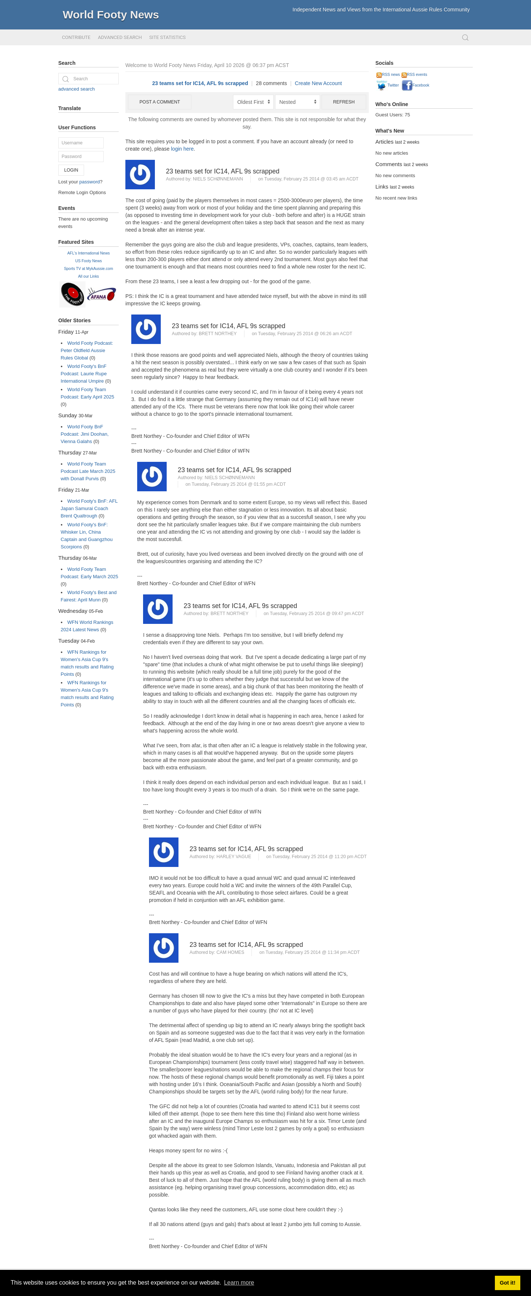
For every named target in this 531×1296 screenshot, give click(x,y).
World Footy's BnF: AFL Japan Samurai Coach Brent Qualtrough (89, 508)
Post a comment (159, 102)
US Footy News (88, 261)
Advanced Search (120, 37)
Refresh (344, 102)
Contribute (76, 37)
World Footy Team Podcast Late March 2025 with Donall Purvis (88, 471)
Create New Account (318, 83)
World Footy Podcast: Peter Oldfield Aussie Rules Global (87, 350)
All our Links (88, 276)
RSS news (388, 75)
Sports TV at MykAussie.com (88, 269)
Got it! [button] (507, 1283)
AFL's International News (88, 253)
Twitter (387, 85)
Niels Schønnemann (218, 179)
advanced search (76, 89)
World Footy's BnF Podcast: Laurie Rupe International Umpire (84, 373)
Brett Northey (218, 333)
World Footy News (111, 14)
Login (71, 170)
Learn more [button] (239, 1282)
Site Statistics (167, 37)
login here (182, 149)
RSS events (414, 75)
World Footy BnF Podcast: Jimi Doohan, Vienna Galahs (85, 434)
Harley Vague (233, 856)
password (89, 182)
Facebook (416, 85)
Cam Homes (230, 952)
